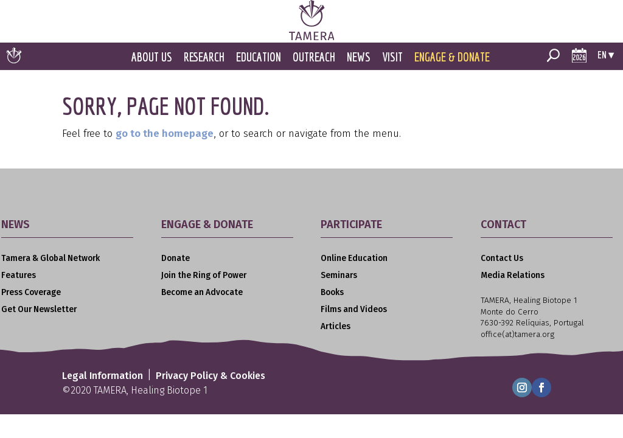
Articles (335, 326)
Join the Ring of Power (203, 275)
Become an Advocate (202, 292)
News (359, 57)
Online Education (354, 258)
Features (18, 275)
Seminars (339, 275)
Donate (175, 258)
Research (204, 57)
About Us (151, 57)
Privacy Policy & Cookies (210, 375)
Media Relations (513, 275)
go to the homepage (165, 133)
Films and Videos (354, 309)
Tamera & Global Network (50, 258)
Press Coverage (31, 292)
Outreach (314, 57)
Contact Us (502, 258)
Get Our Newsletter (39, 309)
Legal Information (102, 375)
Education (258, 57)
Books (332, 292)
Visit (392, 57)
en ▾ (605, 54)
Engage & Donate (452, 57)
